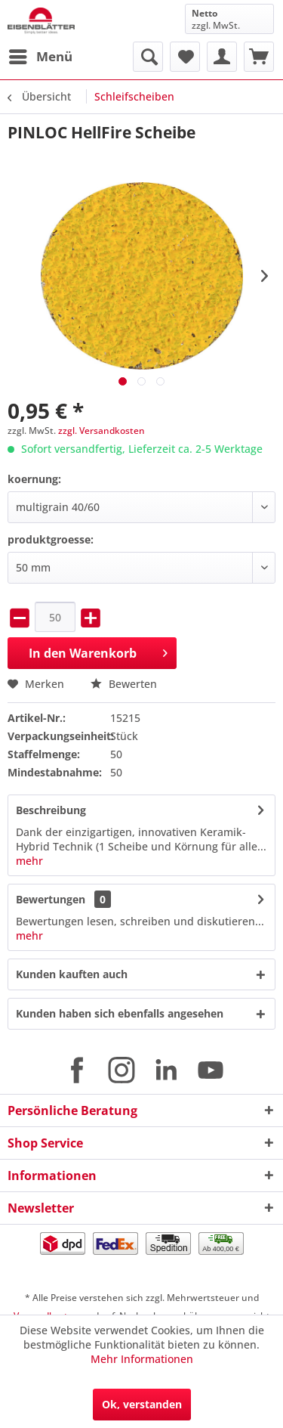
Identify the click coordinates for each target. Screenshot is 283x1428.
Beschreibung (51, 810)
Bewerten (124, 684)
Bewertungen (50, 899)
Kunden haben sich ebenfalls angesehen (119, 1013)
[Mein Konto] (222, 57)
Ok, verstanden (142, 1404)
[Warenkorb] (259, 57)
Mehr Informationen (142, 1359)
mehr (29, 860)
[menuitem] (40, 57)
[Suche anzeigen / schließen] (148, 57)
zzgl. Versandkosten (101, 430)
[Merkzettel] (185, 57)
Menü (40, 55)
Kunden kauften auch (72, 974)
